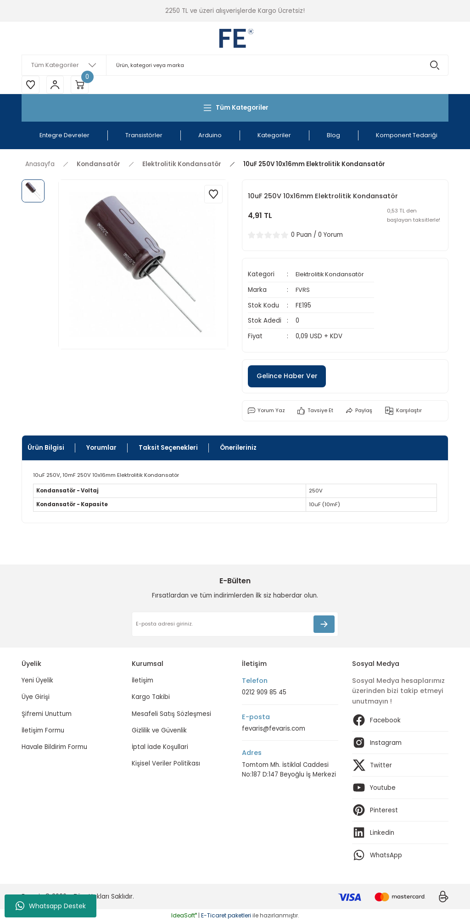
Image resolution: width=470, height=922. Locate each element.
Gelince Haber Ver (288, 376)
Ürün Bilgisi (46, 448)
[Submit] (324, 624)
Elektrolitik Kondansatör (332, 275)
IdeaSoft (184, 915)
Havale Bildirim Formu (54, 747)
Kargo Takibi (151, 697)
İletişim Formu (43, 730)
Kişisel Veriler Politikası (166, 764)
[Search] (235, 65)
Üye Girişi (36, 697)
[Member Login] (56, 85)
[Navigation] (235, 108)
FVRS (303, 290)
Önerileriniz (238, 448)
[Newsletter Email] (235, 624)
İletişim (142, 680)
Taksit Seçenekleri (168, 448)
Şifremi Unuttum (47, 714)
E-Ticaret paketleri (226, 915)
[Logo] (235, 38)
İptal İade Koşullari (160, 747)
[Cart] (81, 85)
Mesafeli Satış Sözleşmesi (171, 714)
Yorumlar (101, 448)
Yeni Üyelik (37, 680)
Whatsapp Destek (51, 906)
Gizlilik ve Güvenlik (159, 730)
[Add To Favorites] (213, 194)
